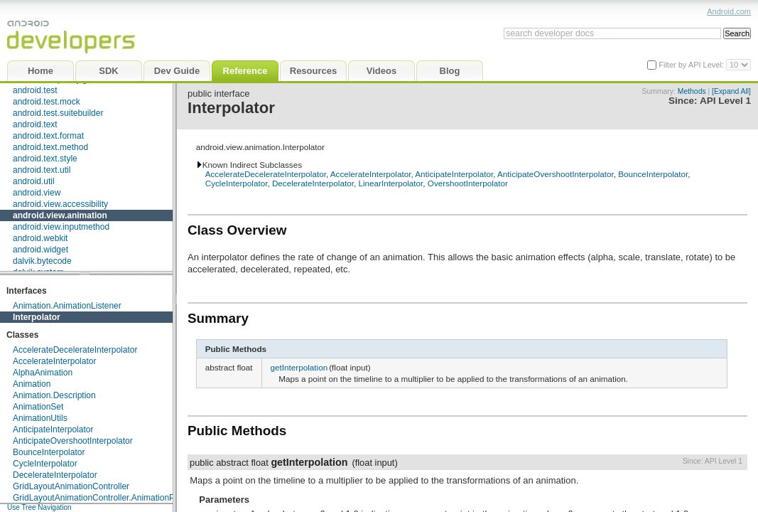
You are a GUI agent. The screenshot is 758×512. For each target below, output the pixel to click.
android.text (35, 124)
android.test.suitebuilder (58, 113)
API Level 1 (725, 100)
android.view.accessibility (60, 204)
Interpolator (36, 317)
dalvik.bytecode (42, 261)
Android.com (729, 11)
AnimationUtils (40, 418)
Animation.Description (54, 395)
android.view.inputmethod (61, 227)
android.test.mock (46, 102)
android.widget (40, 250)
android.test (35, 90)
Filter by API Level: (692, 64)
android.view (36, 193)
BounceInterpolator (49, 452)
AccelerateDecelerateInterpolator (75, 350)
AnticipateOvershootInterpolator (73, 441)
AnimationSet (38, 407)
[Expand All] (731, 91)
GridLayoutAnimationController (71, 486)
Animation (31, 384)
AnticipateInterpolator (53, 429)
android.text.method (50, 147)
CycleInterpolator (45, 464)
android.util (34, 181)
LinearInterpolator (390, 183)
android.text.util (41, 170)
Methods (692, 91)
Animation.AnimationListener (67, 306)
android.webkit (40, 238)
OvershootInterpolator (468, 183)
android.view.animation (60, 215)
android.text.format (48, 136)
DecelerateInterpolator (55, 475)
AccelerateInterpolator (54, 361)
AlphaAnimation (42, 373)
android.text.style (45, 159)
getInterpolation (299, 367)
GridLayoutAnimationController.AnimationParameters (113, 498)
